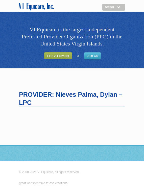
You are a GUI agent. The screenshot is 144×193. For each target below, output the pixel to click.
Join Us (92, 56)
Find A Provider (58, 56)
